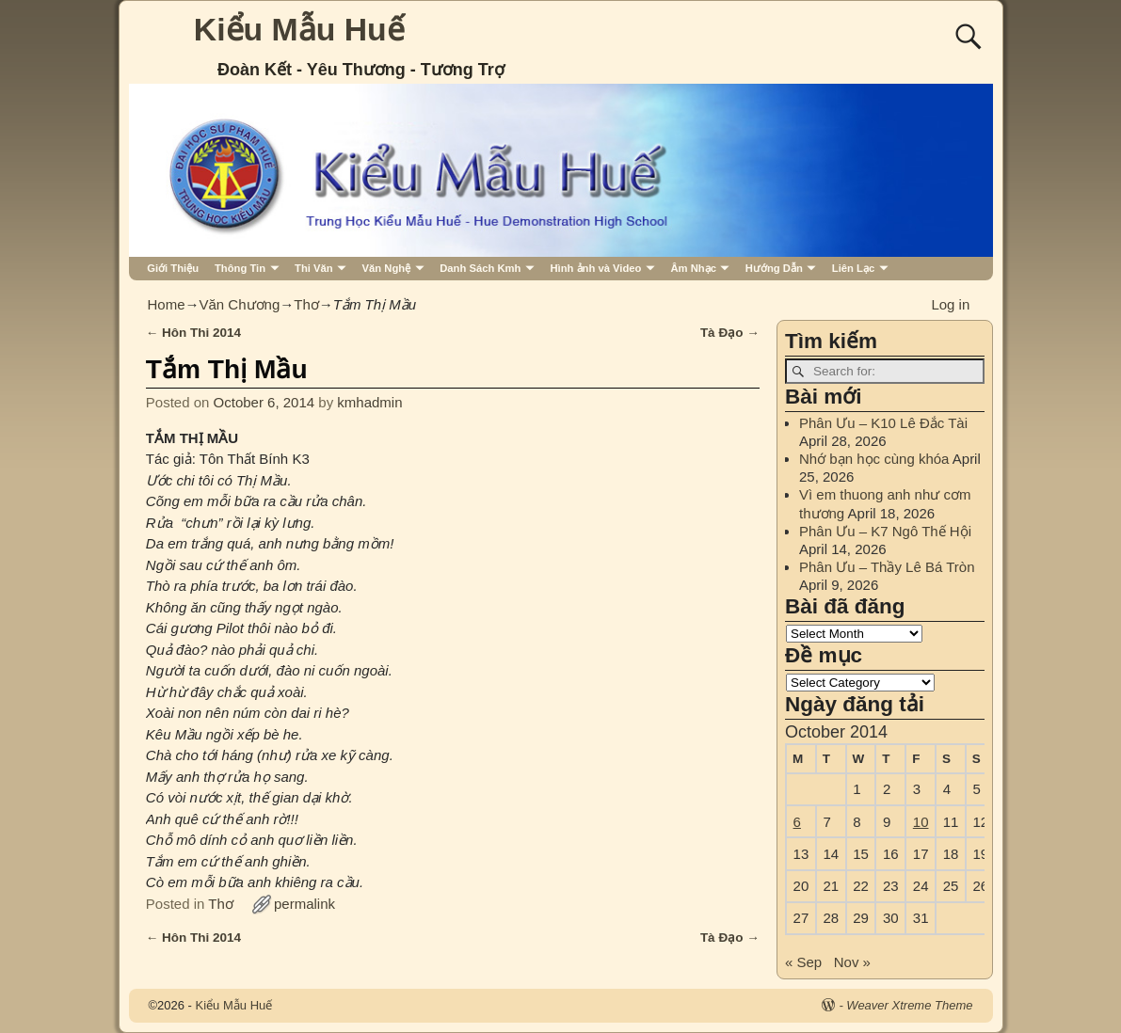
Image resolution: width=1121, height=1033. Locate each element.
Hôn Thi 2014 (193, 333)
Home (166, 304)
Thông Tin (240, 268)
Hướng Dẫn (774, 268)
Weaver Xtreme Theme (909, 1005)
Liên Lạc (853, 268)
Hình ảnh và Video (595, 268)
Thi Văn (314, 268)
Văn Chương (240, 304)
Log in (950, 304)
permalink (304, 904)
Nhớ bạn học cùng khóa (874, 459)
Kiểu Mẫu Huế (299, 29)
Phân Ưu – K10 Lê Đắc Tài (883, 423)
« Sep (803, 962)
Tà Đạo (730, 333)
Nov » (852, 962)
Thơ (306, 304)
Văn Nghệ (386, 268)
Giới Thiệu (173, 268)
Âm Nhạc (693, 268)
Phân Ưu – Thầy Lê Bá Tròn (887, 567)
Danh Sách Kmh (480, 268)
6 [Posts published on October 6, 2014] (797, 822)
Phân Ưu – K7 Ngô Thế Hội (885, 531)
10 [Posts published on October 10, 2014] (921, 822)
